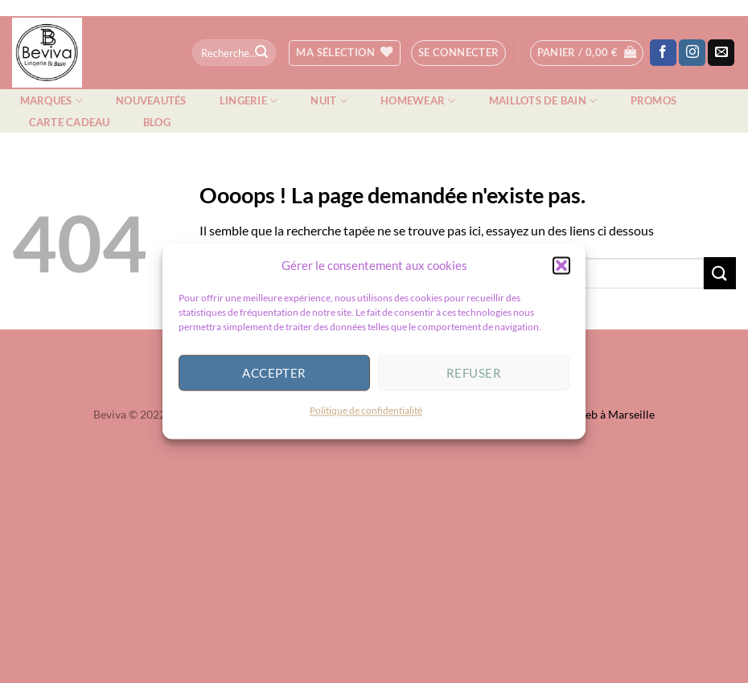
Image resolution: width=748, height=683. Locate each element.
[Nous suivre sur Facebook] (663, 53)
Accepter (274, 380)
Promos (654, 100)
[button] (561, 272)
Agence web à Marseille (596, 414)
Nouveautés (151, 100)
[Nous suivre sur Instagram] (692, 53)
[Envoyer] (261, 53)
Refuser (473, 380)
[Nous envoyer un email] (721, 53)
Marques (51, 100)
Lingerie (249, 100)
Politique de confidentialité (366, 417)
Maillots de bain (543, 100)
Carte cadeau (69, 122)
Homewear (418, 100)
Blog (157, 122)
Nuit (328, 100)
